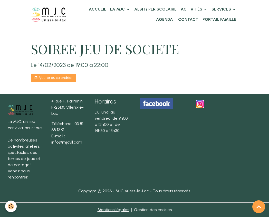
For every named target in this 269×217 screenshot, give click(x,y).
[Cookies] (11, 206)
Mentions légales (113, 209)
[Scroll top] (258, 206)
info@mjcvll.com (66, 142)
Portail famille (219, 19)
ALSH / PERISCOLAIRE (155, 9)
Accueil (97, 9)
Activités (192, 9)
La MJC (118, 9)
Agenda (164, 19)
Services (222, 9)
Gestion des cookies (153, 209)
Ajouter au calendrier (53, 78)
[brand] (49, 14)
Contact (187, 19)
